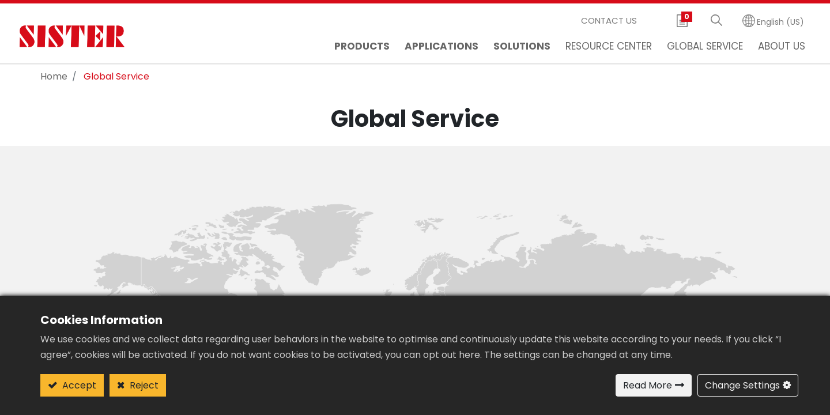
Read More (647, 385)
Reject (143, 385)
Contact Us (609, 20)
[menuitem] (441, 47)
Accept (78, 385)
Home (53, 76)
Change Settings (742, 385)
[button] (716, 21)
